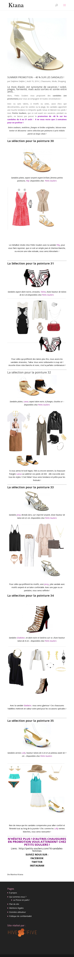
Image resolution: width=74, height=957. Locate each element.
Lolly (23, 753)
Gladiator (21, 637)
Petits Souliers (50, 180)
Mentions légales (16, 908)
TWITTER (37, 861)
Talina (43, 292)
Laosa (26, 401)
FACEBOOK (36, 858)
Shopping (62, 81)
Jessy (19, 515)
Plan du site (14, 904)
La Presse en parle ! (21, 900)
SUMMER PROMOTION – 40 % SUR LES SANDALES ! (35, 77)
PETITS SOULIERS (36, 844)
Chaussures (46, 81)
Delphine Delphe (18, 81)
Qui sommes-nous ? (17, 897)
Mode (54, 81)
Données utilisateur (17, 912)
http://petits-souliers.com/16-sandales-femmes (40, 849)
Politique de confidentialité (20, 916)
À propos (13, 892)
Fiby (27, 180)
